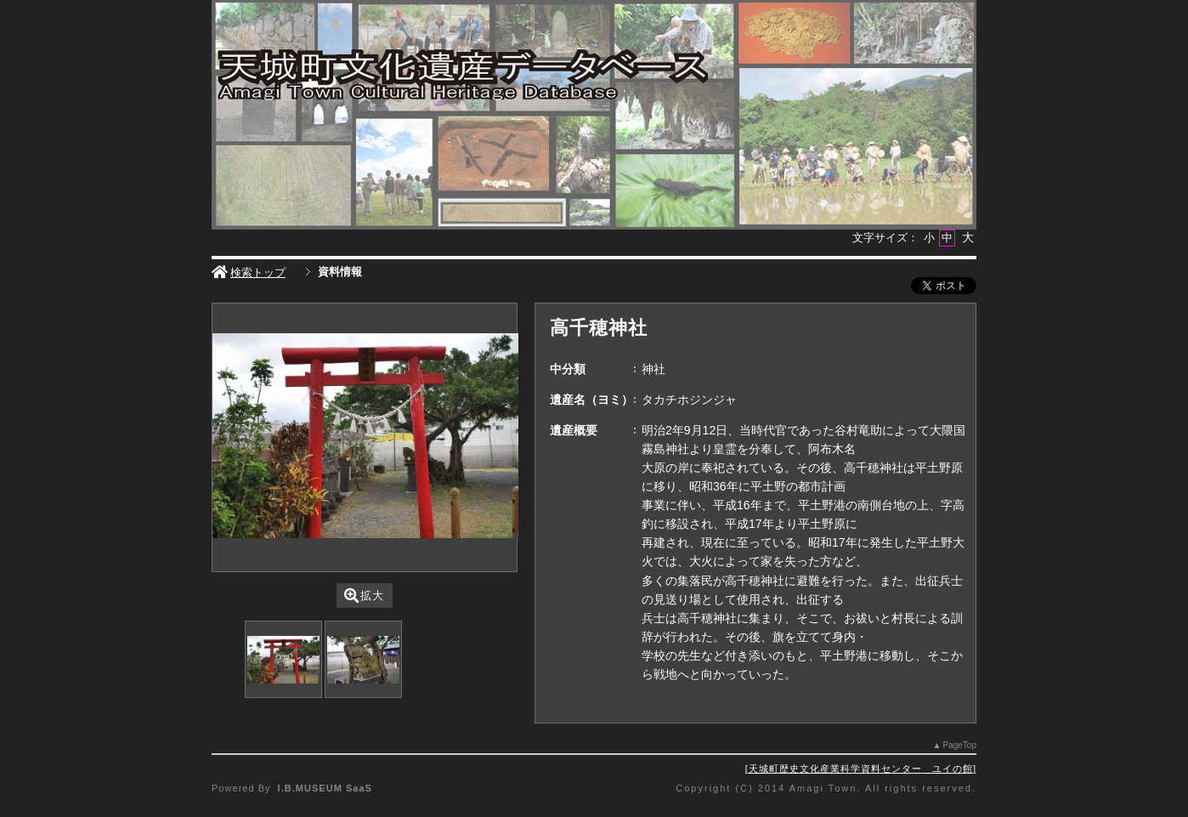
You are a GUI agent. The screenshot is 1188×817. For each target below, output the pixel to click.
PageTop (959, 745)
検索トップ (249, 272)
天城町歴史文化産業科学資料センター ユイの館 (861, 768)
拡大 (364, 595)
